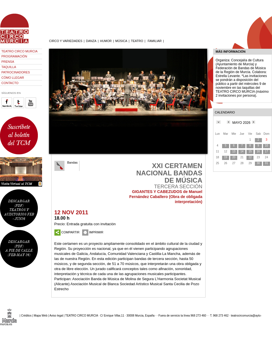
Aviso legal (56, 315)
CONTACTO (10, 83)
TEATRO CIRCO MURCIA (19, 51)
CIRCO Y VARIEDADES (65, 41)
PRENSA (7, 61)
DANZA (91, 41)
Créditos (26, 315)
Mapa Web (40, 315)
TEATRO (137, 41)
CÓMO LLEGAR (12, 77)
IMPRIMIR (92, 232)
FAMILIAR (154, 41)
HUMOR (106, 41)
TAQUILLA (8, 67)
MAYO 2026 (241, 123)
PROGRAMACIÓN (14, 56)
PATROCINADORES (15, 72)
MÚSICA (121, 41)
